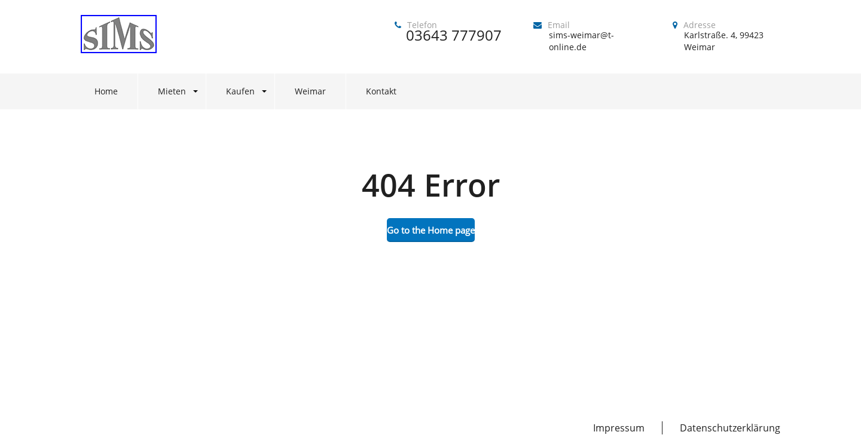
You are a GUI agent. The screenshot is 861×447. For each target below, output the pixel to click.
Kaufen (240, 91)
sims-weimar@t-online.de (581, 41)
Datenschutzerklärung (730, 427)
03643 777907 (454, 35)
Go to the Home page (431, 230)
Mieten (172, 91)
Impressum (619, 427)
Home (106, 91)
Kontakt (381, 91)
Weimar (310, 91)
